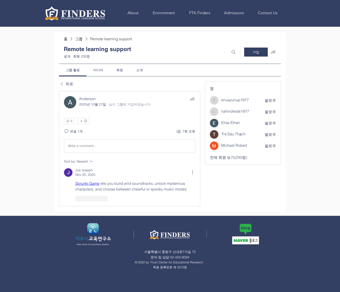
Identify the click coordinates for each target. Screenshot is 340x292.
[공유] (192, 99)
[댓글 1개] (73, 131)
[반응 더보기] (83, 121)
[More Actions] (192, 172)
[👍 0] (69, 121)
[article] (129, 148)
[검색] (233, 52)
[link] (73, 70)
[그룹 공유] (273, 52)
